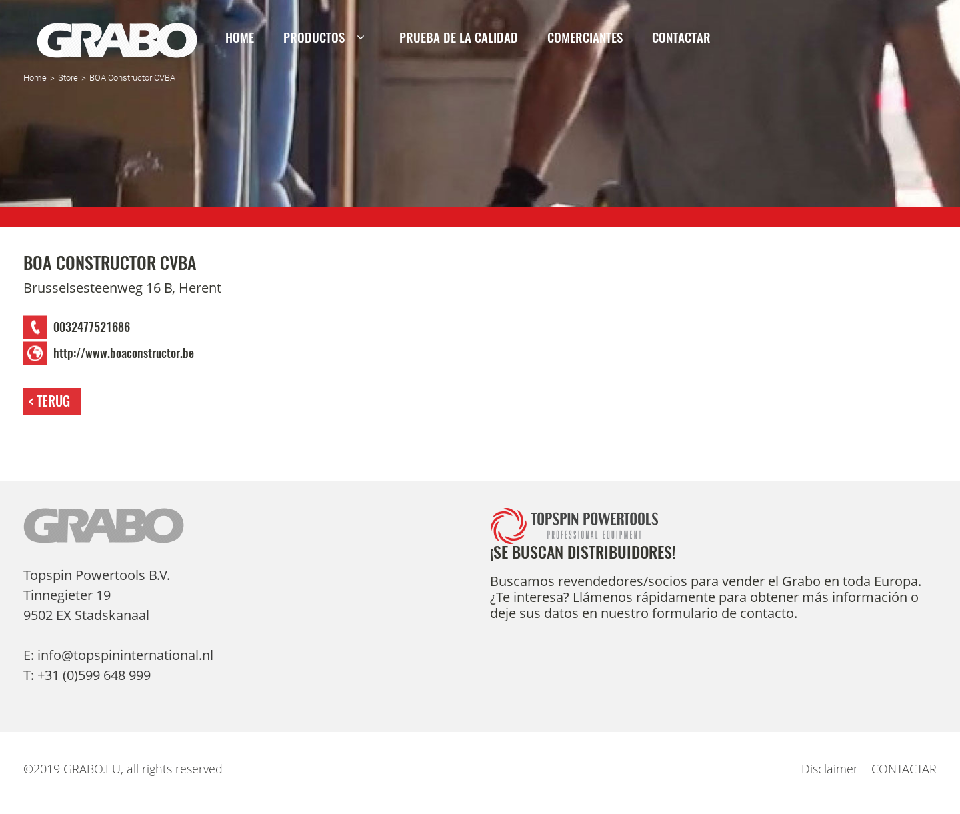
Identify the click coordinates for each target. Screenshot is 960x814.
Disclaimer (829, 768)
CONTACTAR (681, 37)
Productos (314, 37)
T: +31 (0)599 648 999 (87, 675)
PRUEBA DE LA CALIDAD (458, 37)
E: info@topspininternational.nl (118, 655)
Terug (53, 401)
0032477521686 (91, 327)
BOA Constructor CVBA (132, 78)
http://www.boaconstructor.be (123, 353)
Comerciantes (585, 37)
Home (239, 37)
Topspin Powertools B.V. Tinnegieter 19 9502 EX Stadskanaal (96, 595)
